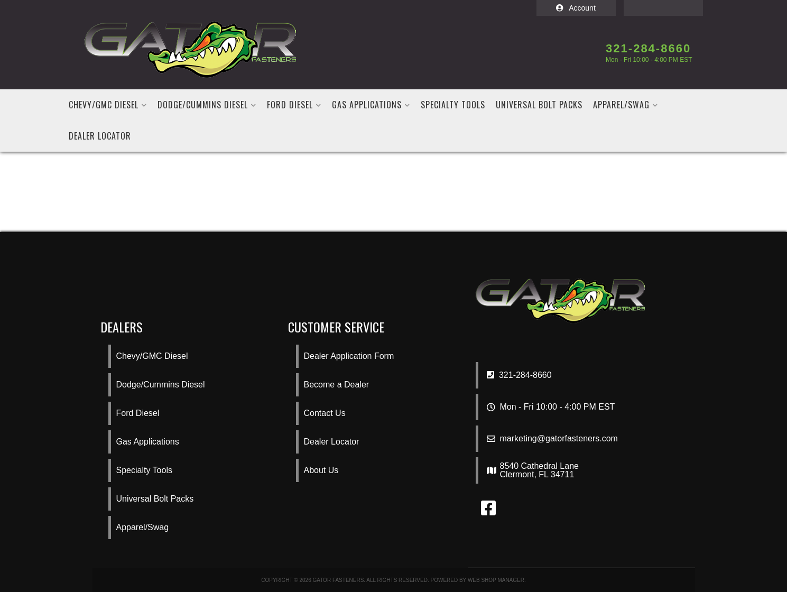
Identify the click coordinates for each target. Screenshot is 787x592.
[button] (107, 105)
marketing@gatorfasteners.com (559, 438)
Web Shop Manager (496, 580)
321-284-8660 (519, 375)
